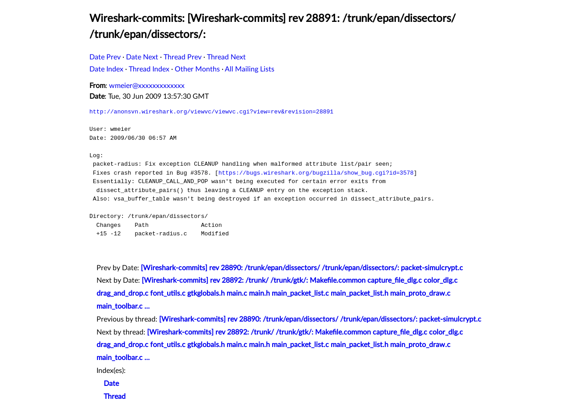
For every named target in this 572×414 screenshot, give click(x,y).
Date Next (142, 57)
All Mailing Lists (249, 69)
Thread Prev (183, 57)
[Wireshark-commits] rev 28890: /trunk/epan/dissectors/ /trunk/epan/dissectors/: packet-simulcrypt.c (302, 268)
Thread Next (226, 57)
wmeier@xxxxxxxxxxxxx (147, 85)
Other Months (197, 69)
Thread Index (149, 69)
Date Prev (105, 57)
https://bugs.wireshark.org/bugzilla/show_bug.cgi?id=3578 (316, 173)
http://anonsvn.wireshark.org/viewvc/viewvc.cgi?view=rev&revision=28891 (211, 112)
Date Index (106, 69)
